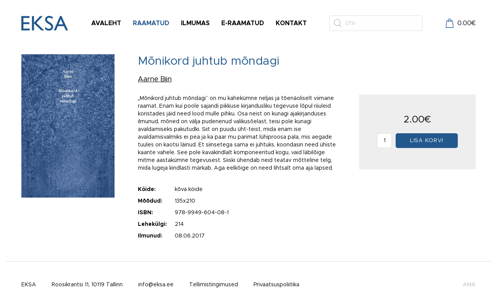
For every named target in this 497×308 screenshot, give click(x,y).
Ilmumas (195, 23)
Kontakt (291, 23)
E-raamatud (242, 23)
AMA (469, 284)
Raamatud (151, 23)
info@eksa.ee (156, 284)
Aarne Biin (155, 79)
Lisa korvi (426, 140)
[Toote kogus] (384, 140)
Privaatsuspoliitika (276, 284)
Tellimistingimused (213, 284)
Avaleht (106, 23)
